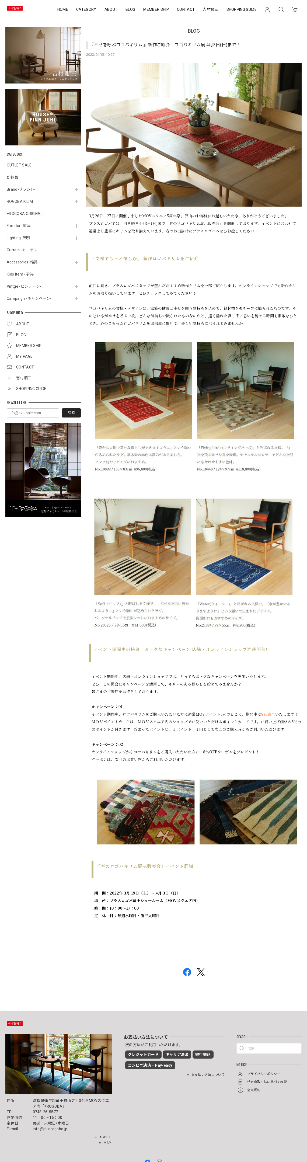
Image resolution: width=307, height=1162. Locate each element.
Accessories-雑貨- (23, 262)
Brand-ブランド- (21, 189)
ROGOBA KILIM (20, 201)
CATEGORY (86, 9)
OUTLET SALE (19, 165)
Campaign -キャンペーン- (29, 298)
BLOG (130, 9)
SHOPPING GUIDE (241, 9)
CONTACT (186, 9)
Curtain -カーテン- (23, 250)
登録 (71, 413)
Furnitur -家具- (19, 226)
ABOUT (111, 9)
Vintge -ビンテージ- (24, 286)
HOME (62, 9)
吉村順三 (210, 9)
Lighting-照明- (19, 238)
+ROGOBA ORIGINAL (25, 213)
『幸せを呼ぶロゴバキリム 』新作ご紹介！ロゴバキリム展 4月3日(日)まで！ (165, 44)
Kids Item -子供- (20, 274)
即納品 (12, 177)
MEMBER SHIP (156, 9)
